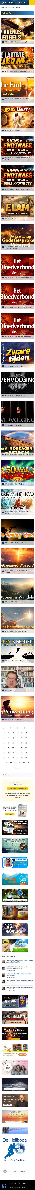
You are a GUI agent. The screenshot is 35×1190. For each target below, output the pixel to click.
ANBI (19, 1183)
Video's (13, 7)
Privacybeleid (12, 1183)
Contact (24, 1183)
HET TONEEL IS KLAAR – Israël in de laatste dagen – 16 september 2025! (18, 967)
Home (8, 7)
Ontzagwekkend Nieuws (14, 3)
